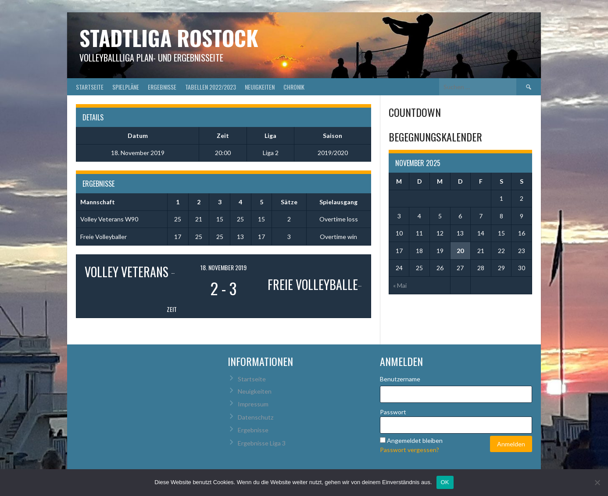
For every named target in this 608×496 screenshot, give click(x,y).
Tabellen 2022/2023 (210, 86)
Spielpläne (125, 86)
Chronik (293, 86)
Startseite (90, 86)
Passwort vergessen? (409, 449)
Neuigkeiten (260, 86)
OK (445, 482)
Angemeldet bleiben (415, 440)
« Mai (400, 285)
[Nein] (597, 482)
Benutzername (400, 379)
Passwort (393, 412)
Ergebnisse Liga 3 (262, 443)
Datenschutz (255, 417)
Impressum (253, 404)
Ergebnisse (162, 86)
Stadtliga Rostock (168, 37)
